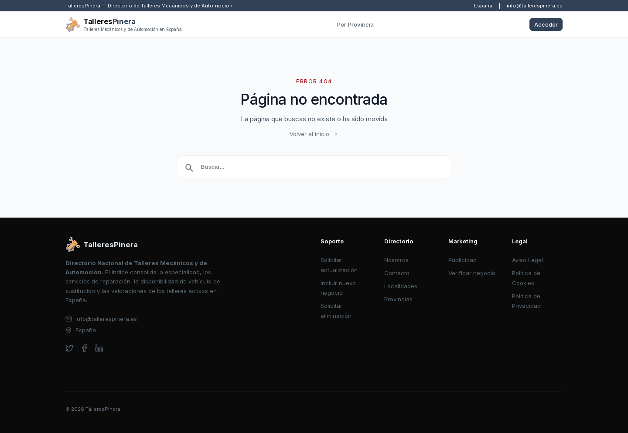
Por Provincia (355, 24)
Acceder (546, 24)
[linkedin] (99, 348)
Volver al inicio (314, 133)
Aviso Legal (527, 259)
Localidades (400, 286)
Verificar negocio (471, 272)
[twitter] (69, 348)
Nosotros (396, 259)
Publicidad (462, 259)
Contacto (397, 272)
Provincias (398, 299)
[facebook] (84, 348)
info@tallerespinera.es (535, 6)
